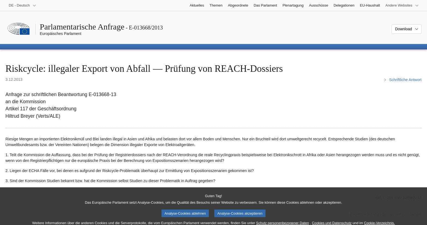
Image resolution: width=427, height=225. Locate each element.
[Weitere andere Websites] (402, 5)
